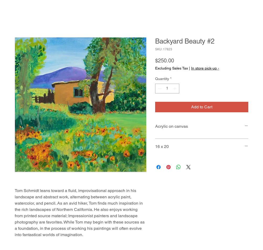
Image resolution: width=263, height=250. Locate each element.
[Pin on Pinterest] (168, 167)
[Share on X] (188, 167)
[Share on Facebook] (158, 167)
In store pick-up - (205, 68)
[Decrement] (159, 88)
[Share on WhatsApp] (178, 167)
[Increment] (175, 88)
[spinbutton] (167, 88)
